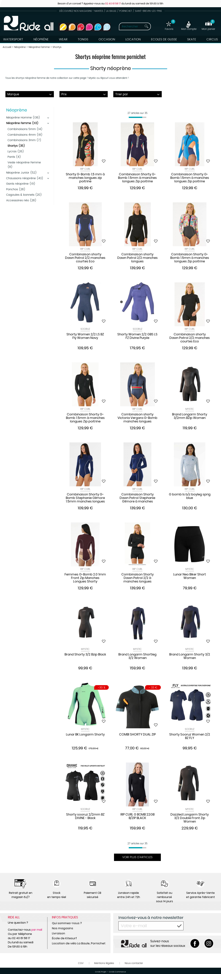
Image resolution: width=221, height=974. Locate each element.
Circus (212, 39)
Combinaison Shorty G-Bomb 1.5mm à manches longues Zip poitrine (137, 178)
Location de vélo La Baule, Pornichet (78, 943)
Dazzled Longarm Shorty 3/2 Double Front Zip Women (189, 818)
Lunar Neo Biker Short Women (189, 576)
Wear (63, 39)
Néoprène (41, 39)
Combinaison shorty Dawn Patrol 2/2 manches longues (137, 258)
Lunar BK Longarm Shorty (85, 735)
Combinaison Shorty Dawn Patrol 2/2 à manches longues (137, 578)
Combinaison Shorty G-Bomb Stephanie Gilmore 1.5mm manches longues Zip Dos (85, 498)
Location (133, 39)
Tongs (83, 39)
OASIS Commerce (117, 971)
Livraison (58, 933)
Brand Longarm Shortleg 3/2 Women (137, 656)
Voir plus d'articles (137, 857)
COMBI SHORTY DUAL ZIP (137, 735)
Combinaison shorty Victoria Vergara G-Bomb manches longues (137, 418)
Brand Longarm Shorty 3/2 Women (189, 656)
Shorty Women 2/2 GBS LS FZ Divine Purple (137, 336)
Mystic (189, 409)
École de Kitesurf (64, 938)
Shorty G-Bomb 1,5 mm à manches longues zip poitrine (85, 178)
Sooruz (85, 329)
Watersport (13, 39)
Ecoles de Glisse (164, 39)
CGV (80, 963)
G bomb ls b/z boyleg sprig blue (189, 496)
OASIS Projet (100, 971)
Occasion (107, 39)
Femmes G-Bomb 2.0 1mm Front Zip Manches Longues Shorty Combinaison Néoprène (85, 578)
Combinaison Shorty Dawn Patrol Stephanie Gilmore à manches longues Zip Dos (137, 498)
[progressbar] (137, 117)
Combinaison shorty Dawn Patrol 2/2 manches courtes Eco (85, 258)
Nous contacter (134, 963)
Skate (191, 39)
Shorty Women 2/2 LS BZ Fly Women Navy (85, 336)
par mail (36, 930)
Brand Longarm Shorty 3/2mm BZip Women (189, 416)
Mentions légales (104, 963)
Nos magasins (62, 928)
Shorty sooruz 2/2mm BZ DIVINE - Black (85, 816)
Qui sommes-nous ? (67, 923)
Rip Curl (85, 169)
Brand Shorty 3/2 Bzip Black (85, 655)
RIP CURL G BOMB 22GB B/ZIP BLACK (137, 816)
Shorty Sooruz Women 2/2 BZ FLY (189, 736)
